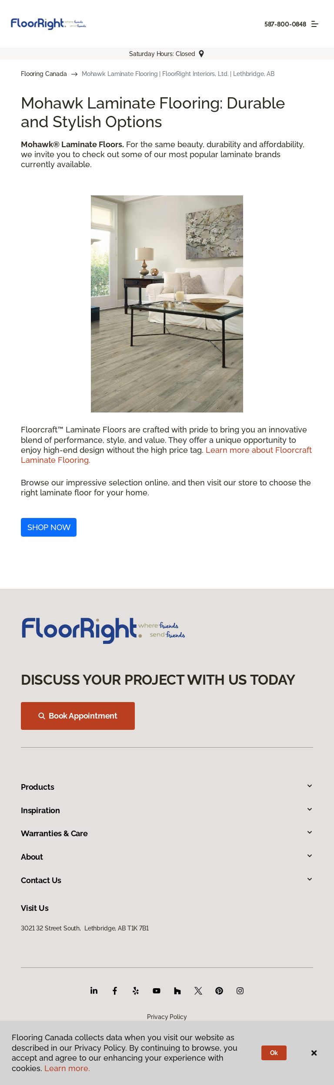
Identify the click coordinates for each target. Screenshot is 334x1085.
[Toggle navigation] (315, 24)
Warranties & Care (167, 833)
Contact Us (167, 880)
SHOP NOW (48, 527)
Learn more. (67, 1068)
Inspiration (167, 810)
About (167, 856)
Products (167, 786)
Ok (274, 1052)
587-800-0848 (285, 24)
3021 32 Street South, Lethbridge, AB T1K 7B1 (85, 928)
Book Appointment (77, 715)
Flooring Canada (44, 73)
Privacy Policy (167, 1016)
